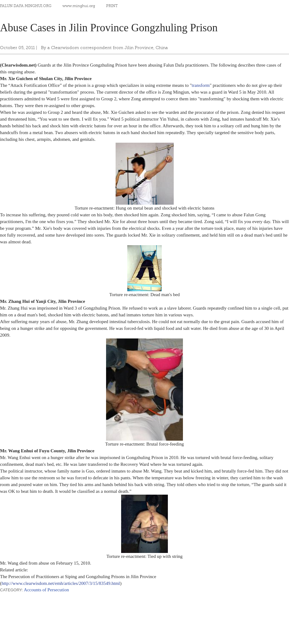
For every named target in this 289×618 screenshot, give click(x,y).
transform (201, 85)
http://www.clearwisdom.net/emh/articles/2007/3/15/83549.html (61, 583)
